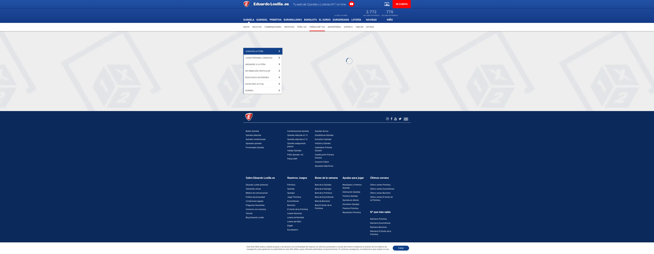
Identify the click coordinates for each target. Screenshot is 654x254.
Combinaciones (273, 27)
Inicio (246, 27)
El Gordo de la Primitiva (297, 209)
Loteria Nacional (294, 213)
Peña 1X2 (302, 27)
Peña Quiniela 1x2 (295, 155)
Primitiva (291, 185)
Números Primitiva (378, 219)
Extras (370, 27)
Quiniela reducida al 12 (297, 139)
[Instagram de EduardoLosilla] (388, 119)
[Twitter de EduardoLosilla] (400, 119)
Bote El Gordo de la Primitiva (323, 207)
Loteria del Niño (294, 221)
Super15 (348, 27)
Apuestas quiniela (254, 143)
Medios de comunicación (257, 193)
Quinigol (291, 193)
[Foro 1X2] (406, 119)
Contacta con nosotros (256, 209)
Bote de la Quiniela (323, 185)
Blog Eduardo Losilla (255, 217)
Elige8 (290, 226)
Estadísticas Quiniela (324, 135)
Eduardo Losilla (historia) (257, 185)
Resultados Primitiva (352, 212)
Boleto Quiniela (252, 131)
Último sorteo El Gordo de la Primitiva (381, 198)
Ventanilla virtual (253, 189)
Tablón (359, 27)
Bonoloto (291, 205)
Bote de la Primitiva (323, 193)
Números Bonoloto (378, 227)
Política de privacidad (255, 197)
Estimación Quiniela (351, 192)
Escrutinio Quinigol (351, 204)
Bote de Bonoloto (322, 201)
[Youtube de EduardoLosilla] (396, 119)
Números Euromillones (380, 223)
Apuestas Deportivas (324, 166)
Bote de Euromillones (324, 197)
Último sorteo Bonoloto (380, 193)
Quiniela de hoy (321, 131)
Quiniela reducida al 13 (297, 135)
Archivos (289, 27)
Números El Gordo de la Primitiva (380, 233)
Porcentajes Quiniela (255, 147)
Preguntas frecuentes (255, 205)
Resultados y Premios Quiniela (352, 186)
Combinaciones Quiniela (298, 131)
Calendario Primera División (323, 149)
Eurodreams (292, 230)
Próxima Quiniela (350, 196)
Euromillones (293, 201)
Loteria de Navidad (295, 217)
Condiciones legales (254, 201)
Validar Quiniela (294, 150)
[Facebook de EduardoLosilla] (392, 119)
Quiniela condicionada (256, 139)
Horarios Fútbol (322, 162)
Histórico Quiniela (323, 143)
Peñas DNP (292, 159)
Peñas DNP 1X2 (317, 27)
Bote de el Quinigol (323, 189)
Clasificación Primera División (324, 156)
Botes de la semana (326, 177)
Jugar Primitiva (294, 197)
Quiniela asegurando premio (296, 145)
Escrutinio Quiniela (323, 139)
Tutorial (249, 213)
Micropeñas (334, 27)
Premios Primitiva (350, 208)
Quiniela (290, 189)
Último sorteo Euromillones (382, 189)
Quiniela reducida (253, 135)
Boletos (257, 27)
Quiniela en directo (351, 200)
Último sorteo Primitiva (380, 185)
